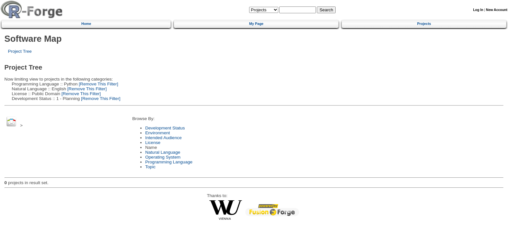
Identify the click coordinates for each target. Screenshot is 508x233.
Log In (478, 10)
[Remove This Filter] (98, 84)
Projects (424, 24)
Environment (157, 132)
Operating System (162, 157)
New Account (496, 10)
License (152, 142)
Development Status (165, 128)
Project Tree (20, 51)
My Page (256, 24)
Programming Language (168, 162)
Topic (150, 166)
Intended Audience (163, 137)
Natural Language (162, 152)
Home (86, 24)
